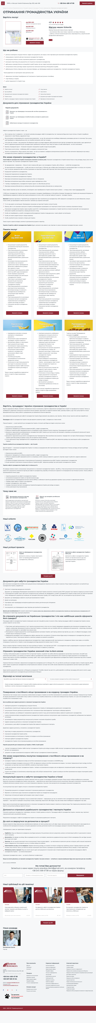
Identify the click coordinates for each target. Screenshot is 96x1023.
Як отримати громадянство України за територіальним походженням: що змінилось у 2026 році (77, 909)
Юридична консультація (32, 975)
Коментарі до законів (51, 976)
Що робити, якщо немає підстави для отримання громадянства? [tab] (19, 679)
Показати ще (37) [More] (48, 922)
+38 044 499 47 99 (67, 3)
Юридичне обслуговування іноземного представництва (79, 990)
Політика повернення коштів (52, 985)
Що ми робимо (8, 91)
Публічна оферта (50, 981)
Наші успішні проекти (45, 94)
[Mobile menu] (3, 3)
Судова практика (70, 979)
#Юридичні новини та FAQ (42, 915)
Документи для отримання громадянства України (16, 94)
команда (13, 928)
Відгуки (52, 27)
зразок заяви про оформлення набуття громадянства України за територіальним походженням (60, 611)
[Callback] (87, 3)
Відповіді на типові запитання (47, 99)
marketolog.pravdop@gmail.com (10, 985)
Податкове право (70, 989)
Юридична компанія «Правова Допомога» (13, 8)
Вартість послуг (8, 89)
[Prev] (50, 40)
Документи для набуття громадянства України (51, 96)
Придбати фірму (30, 981)
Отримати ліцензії (30, 977)
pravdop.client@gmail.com (13, 982)
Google (61, 24)
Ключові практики (50, 965)
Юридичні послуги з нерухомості (74, 969)
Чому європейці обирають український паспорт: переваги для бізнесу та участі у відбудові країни (16, 909)
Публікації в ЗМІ (49, 978)
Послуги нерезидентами (32, 982)
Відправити (80, 875)
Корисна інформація (50, 967)
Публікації (28, 967)
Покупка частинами (31, 991)
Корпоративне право (71, 985)
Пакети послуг (8, 96)
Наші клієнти (43, 91)
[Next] (51, 40)
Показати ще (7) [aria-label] (48, 576)
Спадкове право (70, 987)
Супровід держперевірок (72, 983)
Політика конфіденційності (52, 983)
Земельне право (70, 976)
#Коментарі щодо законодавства (12, 915)
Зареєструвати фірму (31, 979)
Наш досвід (48, 974)
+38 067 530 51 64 (10, 979)
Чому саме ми (43, 89)
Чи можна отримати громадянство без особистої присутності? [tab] (64, 679)
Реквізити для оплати (31, 989)
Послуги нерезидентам (44, 8)
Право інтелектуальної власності (74, 981)
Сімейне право (69, 967)
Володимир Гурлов (9, 947)
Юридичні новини (50, 979)
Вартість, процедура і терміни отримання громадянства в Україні (20, 99)
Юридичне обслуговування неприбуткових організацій (79, 972)
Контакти (28, 969)
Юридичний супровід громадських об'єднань (77, 970)
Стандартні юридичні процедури (31, 8)
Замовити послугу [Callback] (35, 42)
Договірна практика (71, 974)
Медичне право (70, 965)
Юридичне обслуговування (72, 978)
